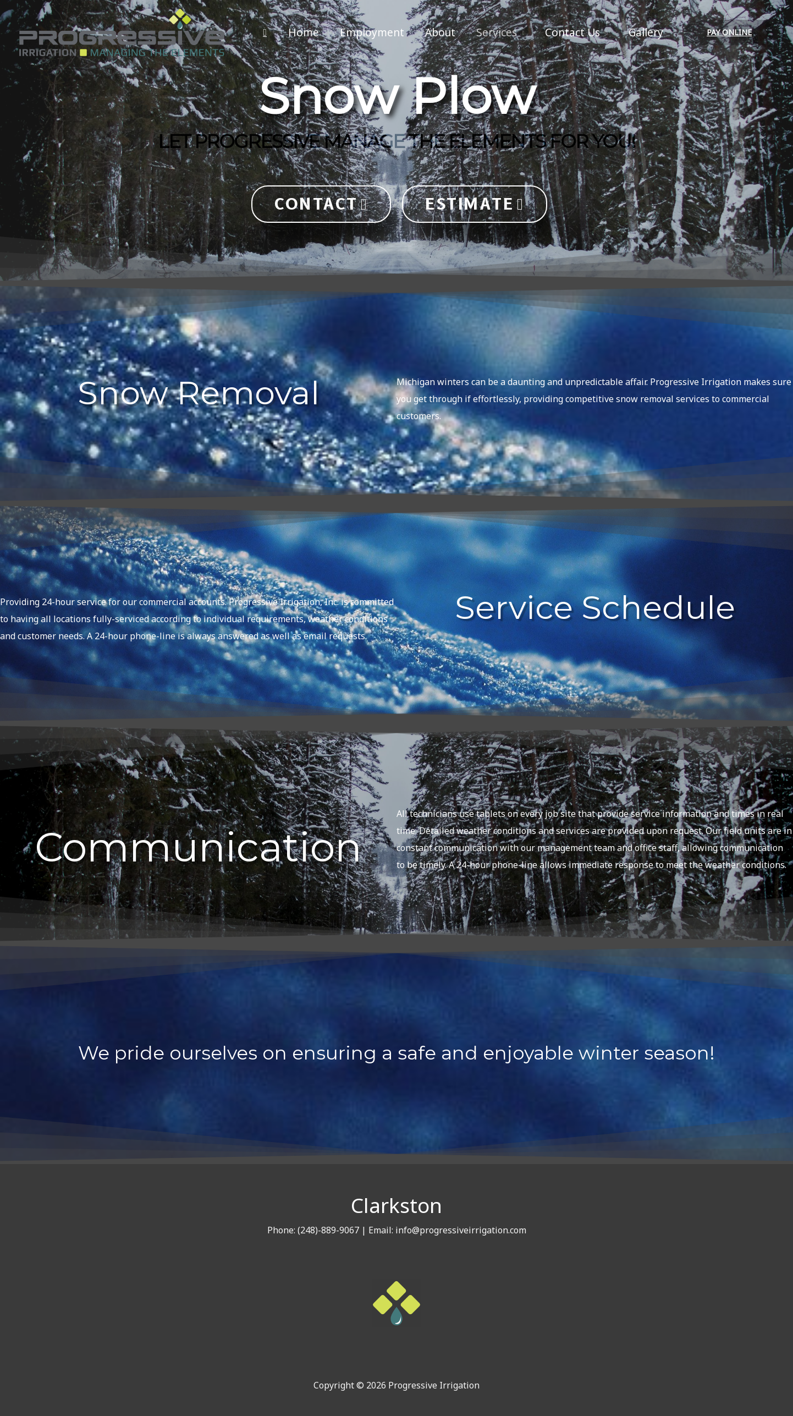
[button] (321, 204)
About (440, 32)
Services (496, 32)
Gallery (646, 32)
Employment (372, 32)
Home (303, 32)
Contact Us (572, 32)
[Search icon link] (265, 33)
